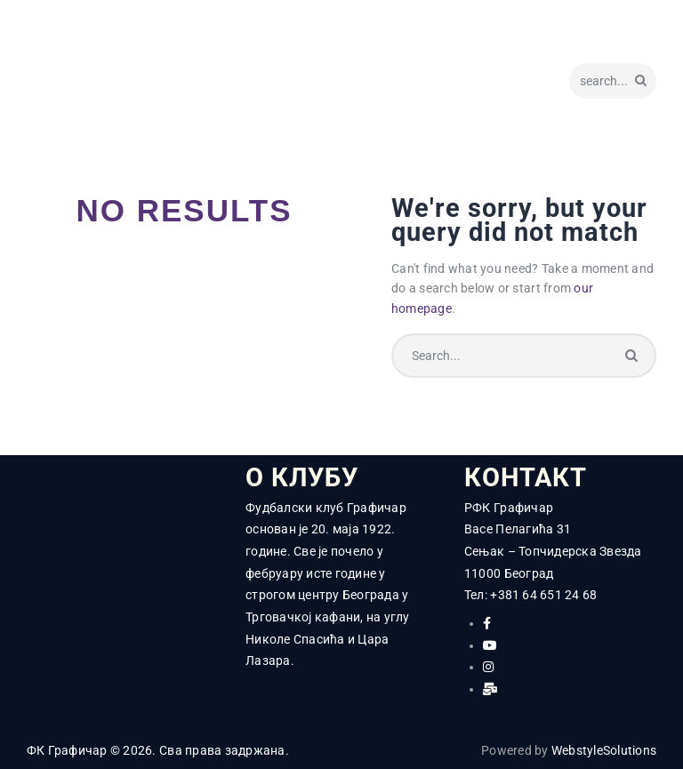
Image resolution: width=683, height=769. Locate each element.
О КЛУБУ (301, 478)
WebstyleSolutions (603, 750)
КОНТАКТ (525, 478)
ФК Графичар (67, 750)
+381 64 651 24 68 (543, 596)
